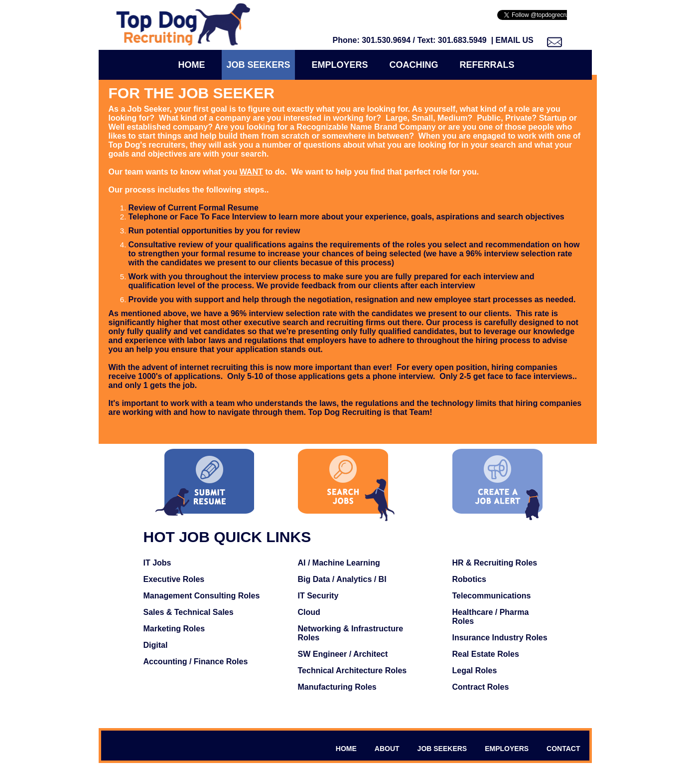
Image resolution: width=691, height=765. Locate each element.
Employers (340, 65)
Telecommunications (491, 595)
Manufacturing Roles (337, 687)
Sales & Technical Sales (188, 612)
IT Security (318, 595)
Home (191, 65)
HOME (346, 749)
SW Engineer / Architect (343, 654)
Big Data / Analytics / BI (342, 579)
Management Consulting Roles (201, 595)
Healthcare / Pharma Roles (490, 616)
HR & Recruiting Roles (495, 563)
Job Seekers (258, 65)
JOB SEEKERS (442, 749)
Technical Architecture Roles (352, 670)
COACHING (414, 65)
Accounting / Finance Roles (195, 661)
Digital (155, 645)
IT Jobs (157, 563)
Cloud (309, 612)
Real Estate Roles (485, 654)
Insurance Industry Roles (500, 637)
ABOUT (387, 749)
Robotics (469, 579)
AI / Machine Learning (339, 563)
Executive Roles (174, 579)
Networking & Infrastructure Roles (351, 633)
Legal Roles (474, 670)
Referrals (487, 65)
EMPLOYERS (507, 749)
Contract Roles (480, 687)
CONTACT (563, 749)
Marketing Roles (174, 628)
